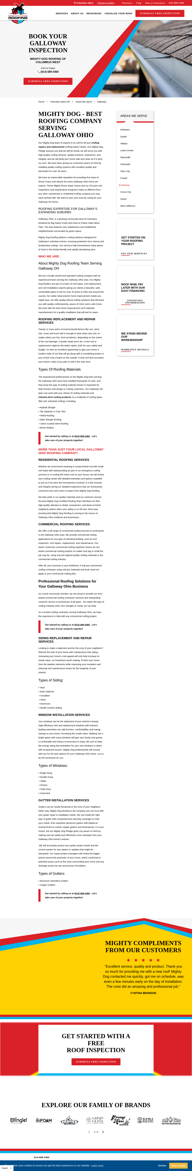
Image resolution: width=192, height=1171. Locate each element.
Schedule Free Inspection (160, 13)
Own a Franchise (155, 3)
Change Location (105, 3)
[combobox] (7, 1168)
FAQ (138, 3)
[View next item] (103, 1132)
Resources (94, 13)
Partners (127, 3)
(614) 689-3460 (50, 71)
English (5, 1168)
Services (62, 13)
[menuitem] (62, 13)
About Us (77, 13)
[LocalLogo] (18, 13)
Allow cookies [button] (178, 1165)
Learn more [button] (97, 1165)
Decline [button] (162, 1165)
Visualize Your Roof (118, 13)
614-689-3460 (176, 3)
